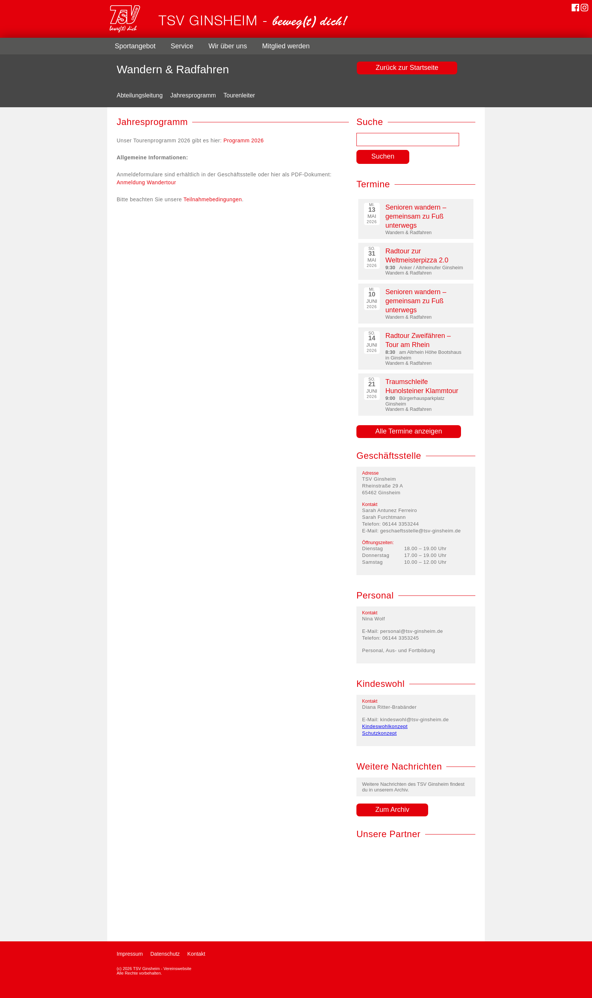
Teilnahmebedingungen (212, 199)
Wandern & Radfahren (173, 69)
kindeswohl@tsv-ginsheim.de (414, 719)
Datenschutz (165, 954)
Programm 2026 (244, 140)
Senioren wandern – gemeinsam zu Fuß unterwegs (415, 216)
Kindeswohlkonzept (385, 726)
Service (182, 46)
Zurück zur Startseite (407, 67)
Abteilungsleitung (140, 95)
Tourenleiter (239, 95)
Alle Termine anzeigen (408, 431)
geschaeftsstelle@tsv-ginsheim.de (420, 531)
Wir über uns (227, 46)
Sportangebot (135, 46)
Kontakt (196, 954)
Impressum (130, 954)
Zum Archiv (392, 809)
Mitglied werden (286, 46)
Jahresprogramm (193, 95)
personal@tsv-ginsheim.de (411, 631)
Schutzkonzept (379, 733)
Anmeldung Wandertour (146, 182)
